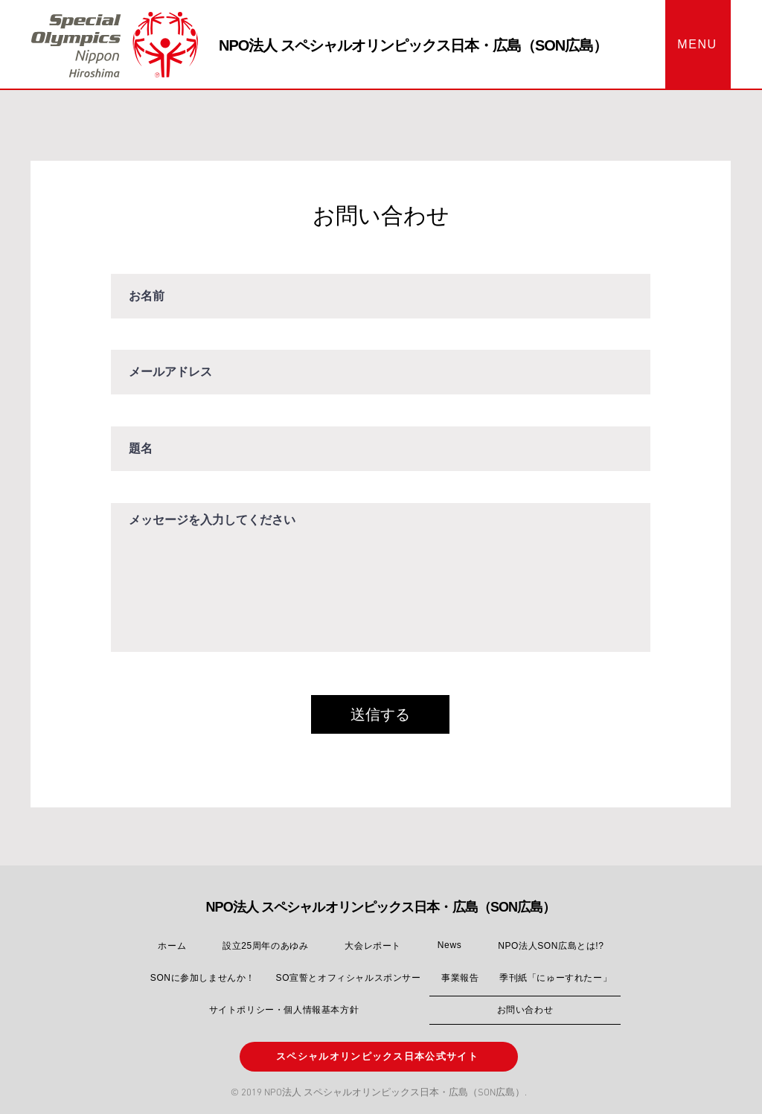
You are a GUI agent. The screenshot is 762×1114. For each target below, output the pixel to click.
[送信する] (380, 714)
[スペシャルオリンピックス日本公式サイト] (379, 1057)
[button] (698, 44)
